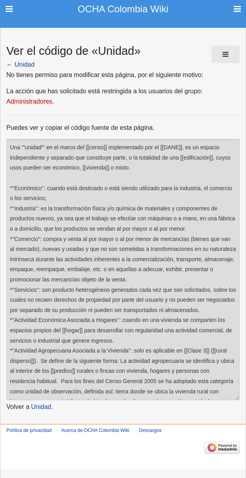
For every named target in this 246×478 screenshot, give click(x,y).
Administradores (29, 101)
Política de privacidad (29, 430)
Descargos (150, 430)
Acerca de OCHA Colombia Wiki (95, 430)
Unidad (24, 64)
